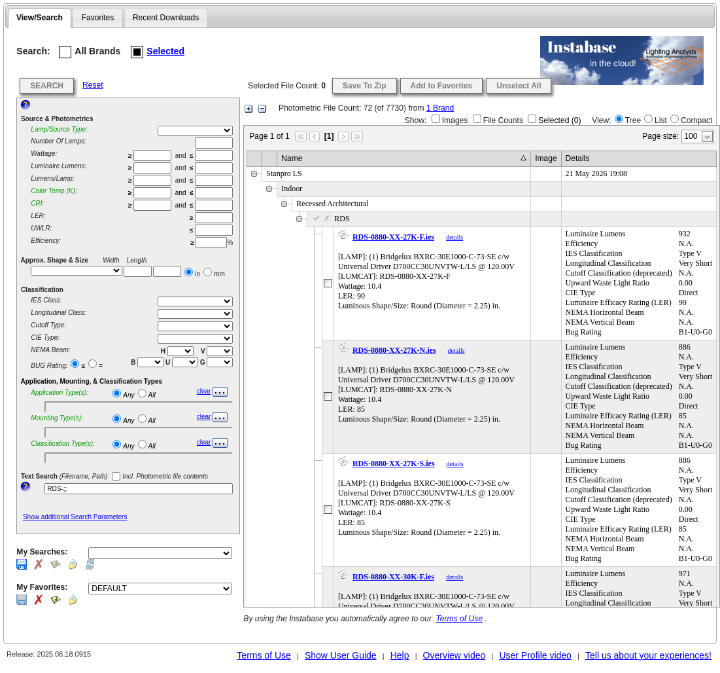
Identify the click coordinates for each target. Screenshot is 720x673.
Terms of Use (459, 618)
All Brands (89, 52)
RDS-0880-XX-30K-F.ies (393, 576)
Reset (92, 85)
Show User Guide (341, 655)
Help (399, 655)
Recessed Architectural (332, 203)
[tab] (39, 18)
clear (204, 391)
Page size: (660, 136)
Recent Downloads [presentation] (166, 17)
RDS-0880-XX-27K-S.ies (393, 463)
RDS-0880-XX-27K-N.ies (394, 350)
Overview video (454, 655)
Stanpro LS (283, 173)
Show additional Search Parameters (75, 516)
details (454, 237)
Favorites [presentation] (98, 17)
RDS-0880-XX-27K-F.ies (393, 237)
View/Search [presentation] (39, 17)
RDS (330, 218)
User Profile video (535, 655)
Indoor (291, 188)
